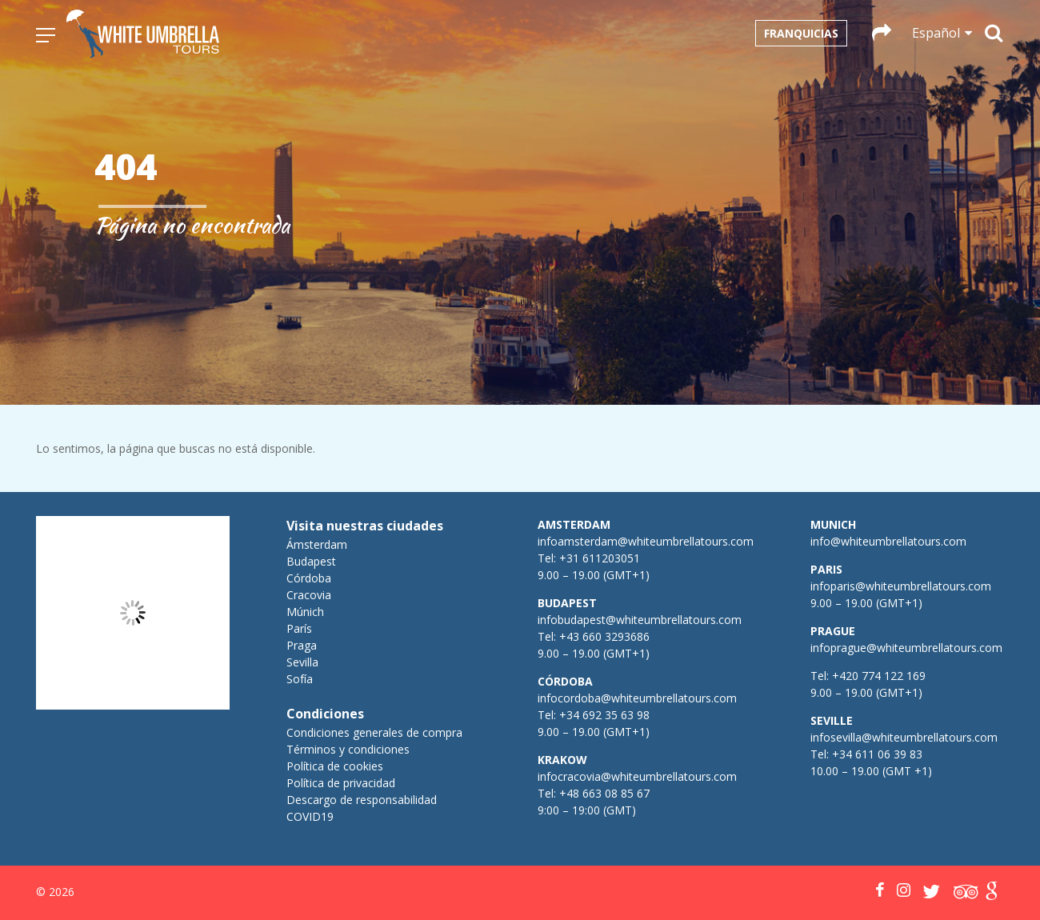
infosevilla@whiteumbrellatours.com (904, 737)
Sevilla (302, 662)
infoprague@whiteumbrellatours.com (906, 647)
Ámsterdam (316, 544)
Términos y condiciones (348, 749)
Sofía (299, 678)
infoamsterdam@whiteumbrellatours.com (646, 541)
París (299, 628)
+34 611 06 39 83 (877, 754)
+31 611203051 (599, 558)
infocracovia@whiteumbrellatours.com (637, 776)
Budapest (311, 561)
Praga (301, 645)
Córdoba (308, 578)
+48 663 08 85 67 (604, 793)
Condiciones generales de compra (374, 732)
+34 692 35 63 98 (604, 714)
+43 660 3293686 (604, 636)
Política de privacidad (340, 782)
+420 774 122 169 (877, 675)
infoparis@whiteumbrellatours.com (900, 586)
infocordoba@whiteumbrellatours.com (637, 698)
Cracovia (308, 594)
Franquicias (801, 33)
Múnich (305, 611)
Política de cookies (334, 766)
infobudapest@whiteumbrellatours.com (640, 619)
